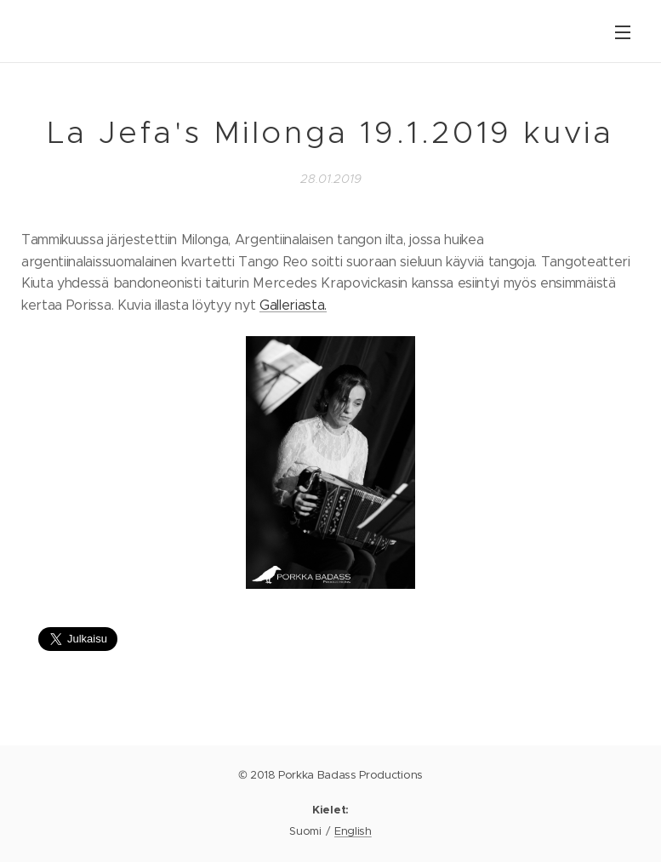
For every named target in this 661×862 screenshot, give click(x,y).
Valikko (622, 32)
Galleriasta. (293, 305)
